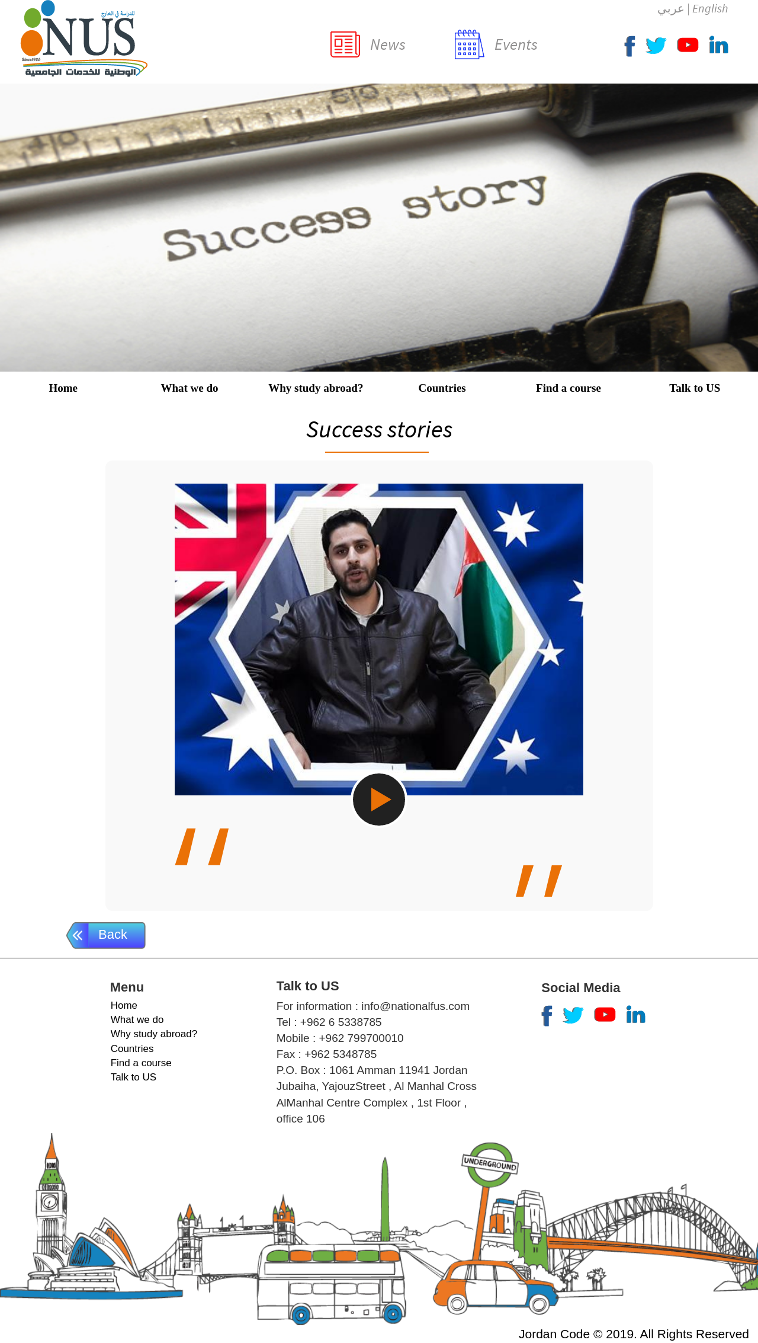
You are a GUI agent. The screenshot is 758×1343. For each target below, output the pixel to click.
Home (63, 388)
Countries (442, 388)
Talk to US (694, 388)
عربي (671, 8)
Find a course (568, 388)
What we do (189, 388)
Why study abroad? (315, 388)
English (710, 8)
